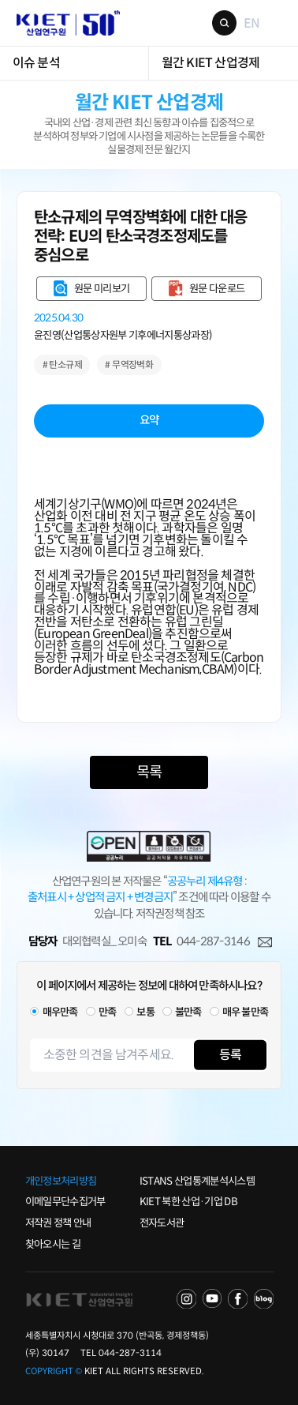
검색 (224, 23)
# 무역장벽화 (129, 364)
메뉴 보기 (275, 22)
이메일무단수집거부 (65, 1201)
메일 (265, 942)
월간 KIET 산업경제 (210, 62)
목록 (149, 772)
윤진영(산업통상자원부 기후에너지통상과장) (123, 335)
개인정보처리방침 (61, 1181)
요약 (149, 420)
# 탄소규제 (62, 364)
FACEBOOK (238, 1299)
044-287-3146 (213, 941)
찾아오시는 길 (52, 1244)
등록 (230, 1054)
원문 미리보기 (101, 288)
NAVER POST (264, 1299)
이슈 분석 (36, 62)
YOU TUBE (212, 1299)
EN (251, 22)
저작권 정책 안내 (58, 1223)
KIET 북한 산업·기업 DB (188, 1201)
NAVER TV (186, 1299)
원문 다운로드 (216, 288)
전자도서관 (162, 1223)
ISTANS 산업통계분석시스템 (197, 1181)
